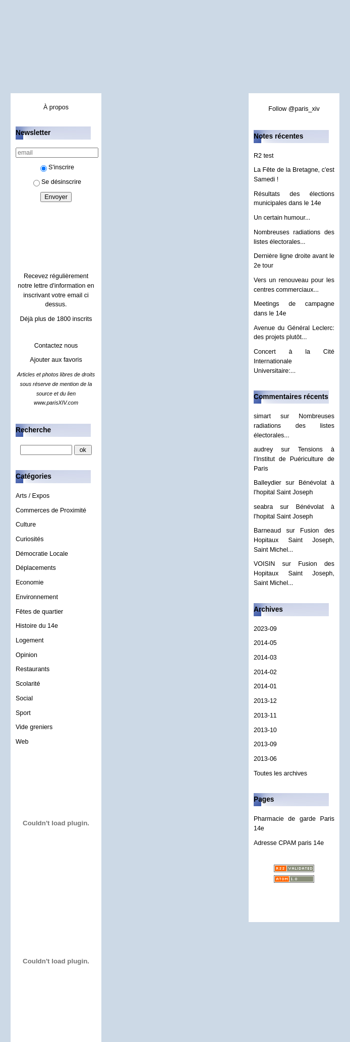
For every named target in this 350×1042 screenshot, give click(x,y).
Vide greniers (34, 727)
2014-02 (265, 672)
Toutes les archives (280, 773)
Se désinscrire (57, 181)
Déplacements (36, 567)
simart (262, 416)
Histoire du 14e (37, 625)
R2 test (264, 155)
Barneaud (267, 530)
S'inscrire (57, 167)
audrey (263, 449)
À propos (56, 107)
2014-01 (265, 686)
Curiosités (29, 539)
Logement (29, 640)
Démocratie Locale (42, 553)
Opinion (26, 655)
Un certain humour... (282, 217)
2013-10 (265, 730)
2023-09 (265, 628)
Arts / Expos (32, 495)
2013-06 (265, 758)
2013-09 (265, 744)
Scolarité (28, 683)
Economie (29, 582)
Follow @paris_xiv (293, 108)
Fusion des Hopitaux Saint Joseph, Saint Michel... (294, 540)
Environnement (37, 597)
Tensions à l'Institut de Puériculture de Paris (294, 459)
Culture (26, 524)
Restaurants (32, 669)
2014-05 (265, 642)
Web (22, 741)
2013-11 (265, 715)
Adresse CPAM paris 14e (289, 842)
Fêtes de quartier (39, 611)
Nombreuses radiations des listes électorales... (294, 425)
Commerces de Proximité (51, 510)
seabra (263, 506)
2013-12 (265, 700)
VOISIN (264, 563)
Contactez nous (56, 345)
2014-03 (265, 657)
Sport (23, 713)
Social (24, 698)
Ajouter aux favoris (56, 359)
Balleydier (267, 482)
